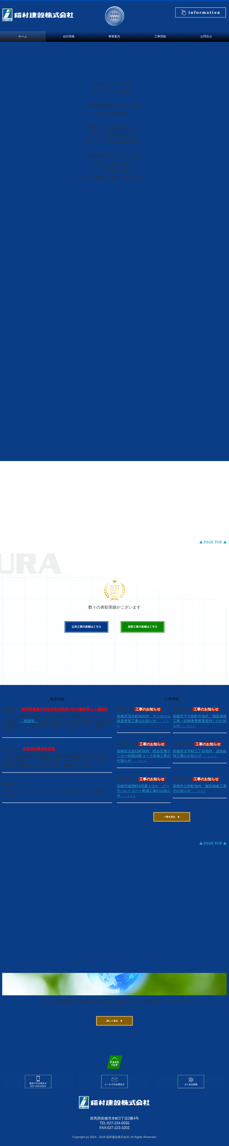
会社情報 (68, 36)
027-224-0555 (118, 1123)
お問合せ (206, 36)
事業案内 (114, 36)
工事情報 (160, 36)
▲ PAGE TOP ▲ (213, 542)
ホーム (22, 36)
